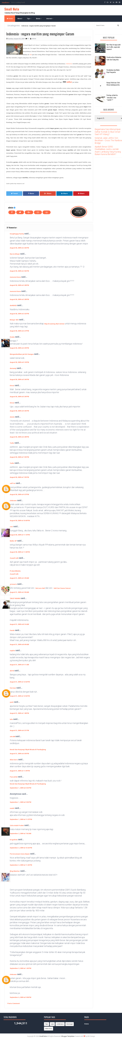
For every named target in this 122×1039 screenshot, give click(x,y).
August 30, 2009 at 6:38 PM (19, 437)
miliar (69, 82)
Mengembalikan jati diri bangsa (22, 354)
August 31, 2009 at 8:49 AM (19, 644)
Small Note (11, 9)
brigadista (13, 840)
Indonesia (69, 64)
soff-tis (12, 483)
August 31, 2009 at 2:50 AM (19, 592)
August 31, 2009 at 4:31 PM (19, 730)
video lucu (48, 1028)
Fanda (12, 630)
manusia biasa (15, 277)
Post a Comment (13, 1003)
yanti (11, 702)
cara (52, 1024)
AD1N (12, 671)
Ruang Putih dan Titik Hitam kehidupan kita (113, 83)
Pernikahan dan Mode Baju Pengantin (113, 71)
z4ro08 (12, 736)
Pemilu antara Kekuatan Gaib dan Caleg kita (114, 58)
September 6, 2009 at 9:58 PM (20, 997)
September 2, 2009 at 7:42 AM (20, 833)
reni (11, 527)
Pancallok (13, 777)
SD (31, 54)
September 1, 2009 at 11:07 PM (21, 819)
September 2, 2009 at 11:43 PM (21, 865)
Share (31, 193)
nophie (12, 650)
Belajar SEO (14, 320)
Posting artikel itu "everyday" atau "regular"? (112, 97)
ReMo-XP (13, 541)
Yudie (12, 443)
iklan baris (14, 760)
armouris (13, 584)
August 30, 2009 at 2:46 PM (19, 248)
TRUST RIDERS (15, 598)
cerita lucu (60, 1024)
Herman (13, 688)
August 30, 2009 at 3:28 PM (19, 285)
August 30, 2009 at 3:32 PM (19, 314)
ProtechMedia (15, 571)
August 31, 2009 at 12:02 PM (20, 682)
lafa (11, 719)
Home (10, 18)
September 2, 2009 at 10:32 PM (21, 848)
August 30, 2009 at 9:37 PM (19, 494)
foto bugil (69, 1024)
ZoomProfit (14, 558)
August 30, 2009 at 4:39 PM (19, 348)
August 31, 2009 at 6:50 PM (19, 753)
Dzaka (12, 337)
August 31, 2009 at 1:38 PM (19, 713)
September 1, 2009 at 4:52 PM (20, 788)
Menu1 (19, 18)
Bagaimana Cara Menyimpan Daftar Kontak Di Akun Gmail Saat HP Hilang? (108, 132)
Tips (29, 18)
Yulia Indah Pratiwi (17, 825)
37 (28, 39)
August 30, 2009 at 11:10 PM (20, 535)
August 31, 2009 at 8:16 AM (19, 624)
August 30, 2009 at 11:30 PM (20, 552)
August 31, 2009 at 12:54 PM (20, 696)
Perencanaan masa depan (20, 854)
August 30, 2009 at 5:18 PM (19, 362)
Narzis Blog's (15, 254)
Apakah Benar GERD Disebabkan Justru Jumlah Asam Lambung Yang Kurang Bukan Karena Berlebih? (108, 150)
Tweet (14, 193)
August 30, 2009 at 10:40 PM (20, 520)
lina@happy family (17, 234)
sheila (12, 417)
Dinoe (12, 385)
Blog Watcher (15, 871)
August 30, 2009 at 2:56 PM (19, 271)
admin (10, 207)
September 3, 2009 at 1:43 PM (20, 968)
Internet (49, 18)
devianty (13, 368)
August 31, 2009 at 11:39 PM (20, 771)
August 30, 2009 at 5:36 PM (19, 411)
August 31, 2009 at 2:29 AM (19, 578)
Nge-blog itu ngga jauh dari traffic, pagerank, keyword (113, 46)
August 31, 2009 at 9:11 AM (19, 665)
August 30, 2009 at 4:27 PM (19, 331)
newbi (12, 808)
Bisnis (38, 18)
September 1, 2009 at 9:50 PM (20, 802)
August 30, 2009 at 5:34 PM (19, 379)
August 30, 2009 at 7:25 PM (19, 457)
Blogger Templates (67, 1036)
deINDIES (13, 305)
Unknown (13, 500)
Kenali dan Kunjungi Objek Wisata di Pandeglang (28, 749)
